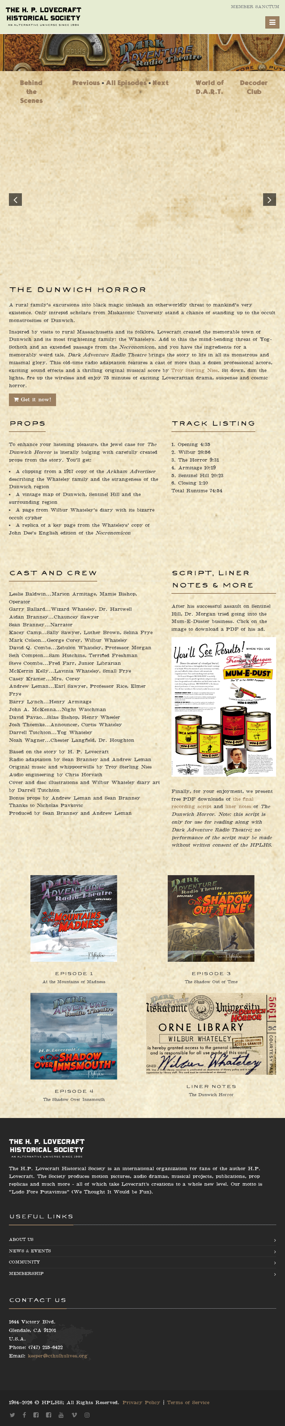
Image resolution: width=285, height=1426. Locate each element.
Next (160, 82)
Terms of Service (188, 1402)
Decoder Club (254, 87)
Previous (86, 82)
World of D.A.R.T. (209, 87)
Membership (26, 1273)
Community (24, 1262)
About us (21, 1239)
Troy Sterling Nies (194, 370)
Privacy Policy (141, 1402)
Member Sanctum (255, 7)
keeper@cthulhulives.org (58, 1356)
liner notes (238, 806)
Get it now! (32, 399)
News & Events (30, 1251)
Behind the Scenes (31, 91)
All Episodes (126, 82)
